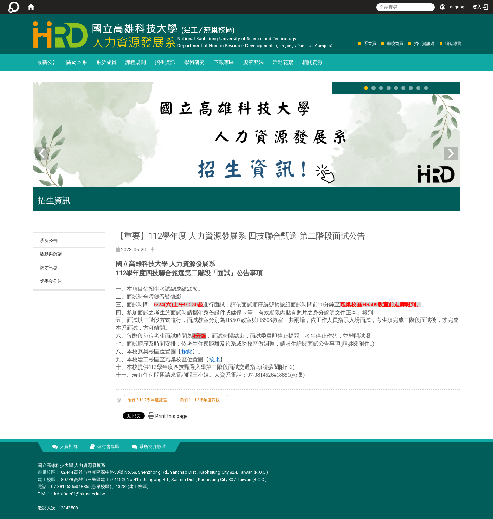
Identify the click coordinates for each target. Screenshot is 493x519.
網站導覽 (453, 43)
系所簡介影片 (152, 446)
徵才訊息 (49, 267)
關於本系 (76, 62)
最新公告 (47, 62)
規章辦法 (253, 62)
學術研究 (194, 62)
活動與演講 (51, 253)
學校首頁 (395, 43)
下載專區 (224, 62)
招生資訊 (165, 62)
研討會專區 (108, 446)
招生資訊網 (424, 43)
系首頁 (370, 43)
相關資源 (312, 62)
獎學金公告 (51, 281)
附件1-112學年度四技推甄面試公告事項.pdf (204, 400)
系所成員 (106, 62)
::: (354, 43)
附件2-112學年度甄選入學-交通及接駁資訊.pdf (151, 400)
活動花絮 (283, 62)
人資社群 (69, 446)
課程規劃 (135, 62)
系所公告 (49, 240)
